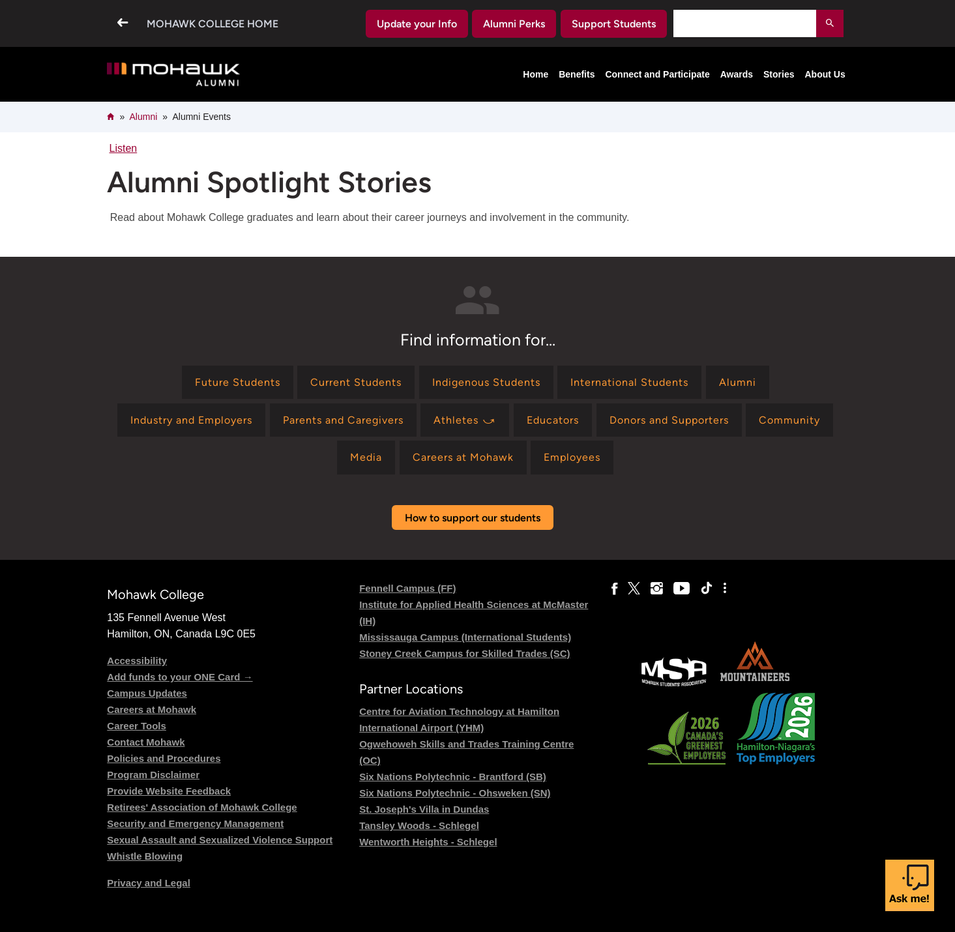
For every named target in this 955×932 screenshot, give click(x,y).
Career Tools (136, 725)
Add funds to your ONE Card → (179, 676)
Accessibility (137, 660)
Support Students (614, 24)
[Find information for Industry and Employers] (191, 420)
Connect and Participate (657, 74)
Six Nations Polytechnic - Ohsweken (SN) (454, 792)
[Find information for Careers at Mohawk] (463, 457)
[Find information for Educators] (553, 420)
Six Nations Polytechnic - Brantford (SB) (452, 776)
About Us (824, 74)
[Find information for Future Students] (237, 382)
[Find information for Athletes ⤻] (464, 420)
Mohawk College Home (212, 24)
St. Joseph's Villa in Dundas (424, 809)
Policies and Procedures (163, 758)
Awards (736, 74)
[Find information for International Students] (629, 382)
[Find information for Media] (366, 457)
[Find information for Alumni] (737, 382)
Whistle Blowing (145, 856)
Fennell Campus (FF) (407, 588)
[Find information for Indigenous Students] (486, 382)
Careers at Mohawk (151, 709)
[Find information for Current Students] (356, 382)
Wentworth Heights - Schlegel (428, 841)
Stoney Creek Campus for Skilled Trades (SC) (464, 653)
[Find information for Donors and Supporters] (669, 420)
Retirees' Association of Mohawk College (202, 807)
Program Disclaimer (153, 774)
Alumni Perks (514, 24)
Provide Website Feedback (169, 790)
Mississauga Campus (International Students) (465, 637)
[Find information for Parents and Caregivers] (343, 420)
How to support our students (472, 518)
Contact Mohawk (145, 742)
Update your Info (417, 24)
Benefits (577, 74)
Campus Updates (147, 693)
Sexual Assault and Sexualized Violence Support (219, 839)
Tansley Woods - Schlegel (419, 825)
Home (535, 74)
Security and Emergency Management (195, 823)
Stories (778, 74)
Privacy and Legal (148, 882)
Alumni (143, 116)
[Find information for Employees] (572, 457)
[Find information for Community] (789, 420)
